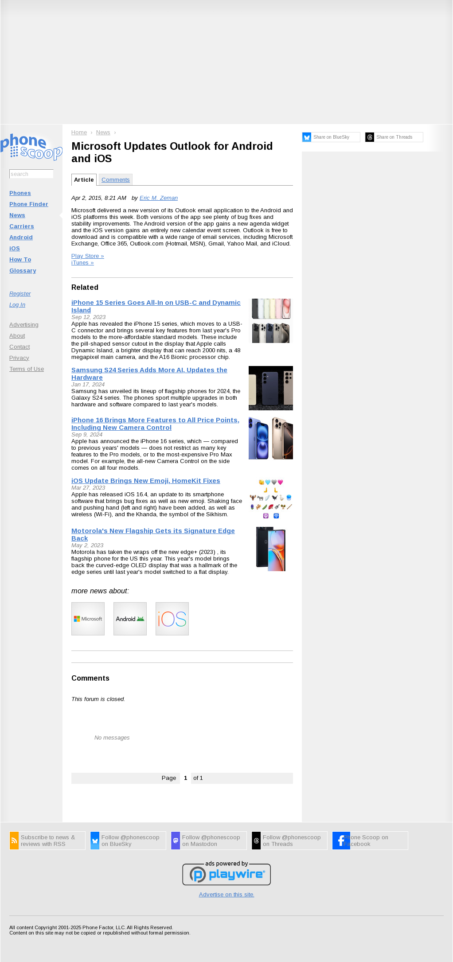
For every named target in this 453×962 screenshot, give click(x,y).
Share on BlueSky (331, 137)
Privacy (19, 357)
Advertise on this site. (226, 894)
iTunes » (82, 262)
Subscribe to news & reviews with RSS (48, 840)
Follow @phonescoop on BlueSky (131, 840)
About (17, 335)
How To (20, 259)
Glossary (22, 270)
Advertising (24, 324)
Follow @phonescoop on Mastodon (211, 840)
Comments (116, 179)
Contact (19, 346)
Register (20, 293)
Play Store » (87, 256)
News (17, 215)
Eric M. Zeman (159, 198)
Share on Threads (394, 137)
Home (79, 132)
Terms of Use (26, 369)
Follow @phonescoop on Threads (292, 840)
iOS (14, 248)
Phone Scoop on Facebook (366, 840)
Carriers (21, 226)
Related (84, 287)
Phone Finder (28, 204)
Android (21, 237)
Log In (17, 304)
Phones (20, 193)
